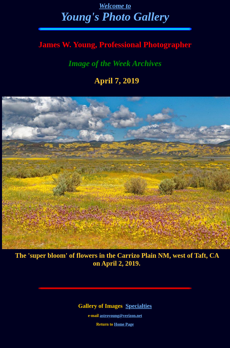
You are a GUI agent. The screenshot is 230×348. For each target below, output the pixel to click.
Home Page (124, 324)
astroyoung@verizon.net (121, 315)
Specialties (139, 305)
